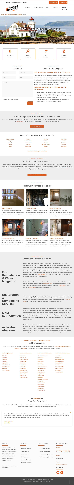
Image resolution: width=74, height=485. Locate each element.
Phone (58, 455)
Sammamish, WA (24, 377)
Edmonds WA (41, 361)
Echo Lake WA (23, 361)
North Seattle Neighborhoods (16, 14)
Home (2, 14)
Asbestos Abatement (32, 238)
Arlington (10, 141)
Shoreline (64, 141)
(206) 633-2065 (53, 2)
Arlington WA (40, 357)
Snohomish (63, 142)
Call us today (65, 168)
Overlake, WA (23, 373)
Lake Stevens (28, 142)
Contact (64, 7)
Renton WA (57, 370)
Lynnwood (28, 144)
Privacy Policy (41, 479)
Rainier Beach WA (59, 366)
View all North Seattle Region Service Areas (37, 151)
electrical (24, 348)
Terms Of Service (49, 479)
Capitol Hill (4, 357)
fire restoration (32, 287)
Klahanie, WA (23, 368)
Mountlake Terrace (46, 144)
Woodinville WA (41, 390)
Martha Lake (28, 146)
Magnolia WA (5, 363)
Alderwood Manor (10, 139)
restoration (62, 346)
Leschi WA (4, 361)
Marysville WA (41, 373)
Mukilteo (46, 146)
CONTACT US (63, 2)
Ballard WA (4, 355)
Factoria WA (22, 363)
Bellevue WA (23, 355)
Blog (27, 479)
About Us (56, 7)
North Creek (63, 139)
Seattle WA (4, 368)
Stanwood (64, 144)
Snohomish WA (41, 386)
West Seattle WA (6, 370)
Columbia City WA (59, 361)
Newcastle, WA (23, 370)
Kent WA (57, 364)
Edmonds (10, 144)
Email (57, 462)
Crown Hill (4, 359)
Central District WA (59, 359)
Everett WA (40, 363)
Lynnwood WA (41, 370)
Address (58, 447)
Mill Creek (46, 141)
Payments (65, 9)
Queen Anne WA (5, 366)
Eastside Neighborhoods (45, 451)
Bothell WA (40, 359)
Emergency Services (8, 238)
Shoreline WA (41, 384)
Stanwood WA (41, 388)
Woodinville (63, 146)
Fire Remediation (31, 208)
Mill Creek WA (41, 375)
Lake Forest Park (28, 141)
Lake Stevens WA (42, 368)
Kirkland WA (22, 366)
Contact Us (35, 479)
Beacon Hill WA (58, 357)
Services (28, 7)
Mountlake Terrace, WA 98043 (63, 451)
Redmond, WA (23, 375)
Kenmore (28, 139)
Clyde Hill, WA (23, 357)
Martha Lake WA (41, 372)
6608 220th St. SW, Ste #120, (63, 450)
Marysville (46, 139)
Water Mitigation (7, 208)
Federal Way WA (59, 363)
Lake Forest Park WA (42, 366)
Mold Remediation (55, 208)
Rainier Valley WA (59, 368)
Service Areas (38, 7)
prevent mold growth (47, 283)
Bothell (10, 142)
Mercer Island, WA (6, 364)
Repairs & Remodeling (56, 238)
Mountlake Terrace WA (43, 379)
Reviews (48, 7)
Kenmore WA (41, 364)
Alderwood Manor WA (42, 355)
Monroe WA (40, 377)
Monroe (46, 142)
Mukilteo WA (40, 381)
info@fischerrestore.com (61, 464)
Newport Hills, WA (24, 372)
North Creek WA (41, 383)
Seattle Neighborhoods (45, 448)
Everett (10, 146)
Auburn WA (57, 355)
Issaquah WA (23, 364)
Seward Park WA (59, 372)
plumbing (58, 346)
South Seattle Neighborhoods (46, 456)
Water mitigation (41, 274)
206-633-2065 (59, 458)
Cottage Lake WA (24, 359)
